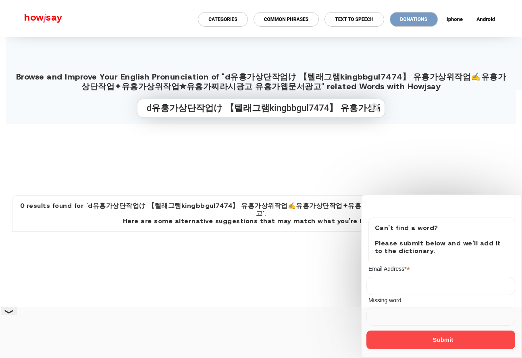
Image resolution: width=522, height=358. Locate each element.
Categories (222, 19)
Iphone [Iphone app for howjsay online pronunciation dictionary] (455, 19)
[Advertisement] (261, 156)
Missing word (384, 300)
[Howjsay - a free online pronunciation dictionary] (31, 18)
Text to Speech (354, 19)
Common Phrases (286, 19)
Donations (413, 19)
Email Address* (389, 269)
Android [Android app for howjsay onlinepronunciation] (485, 19)
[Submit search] (375, 108)
